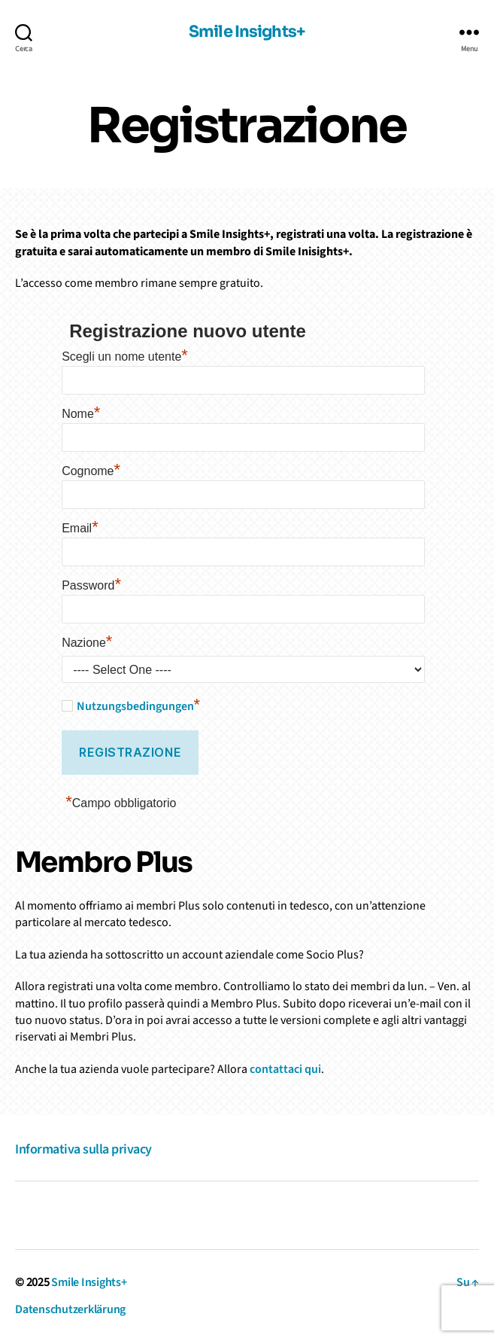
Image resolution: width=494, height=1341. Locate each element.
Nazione (87, 640)
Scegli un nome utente (125, 354)
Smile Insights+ (247, 32)
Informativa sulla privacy (83, 1149)
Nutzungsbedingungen (135, 706)
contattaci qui (285, 1069)
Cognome (91, 469)
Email (80, 526)
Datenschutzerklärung (70, 1309)
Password (91, 583)
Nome (81, 412)
